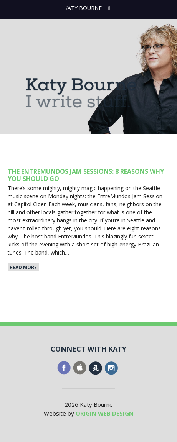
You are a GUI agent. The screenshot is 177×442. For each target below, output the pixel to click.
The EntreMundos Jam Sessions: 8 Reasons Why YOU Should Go (86, 175)
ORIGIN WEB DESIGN (105, 413)
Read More (23, 267)
